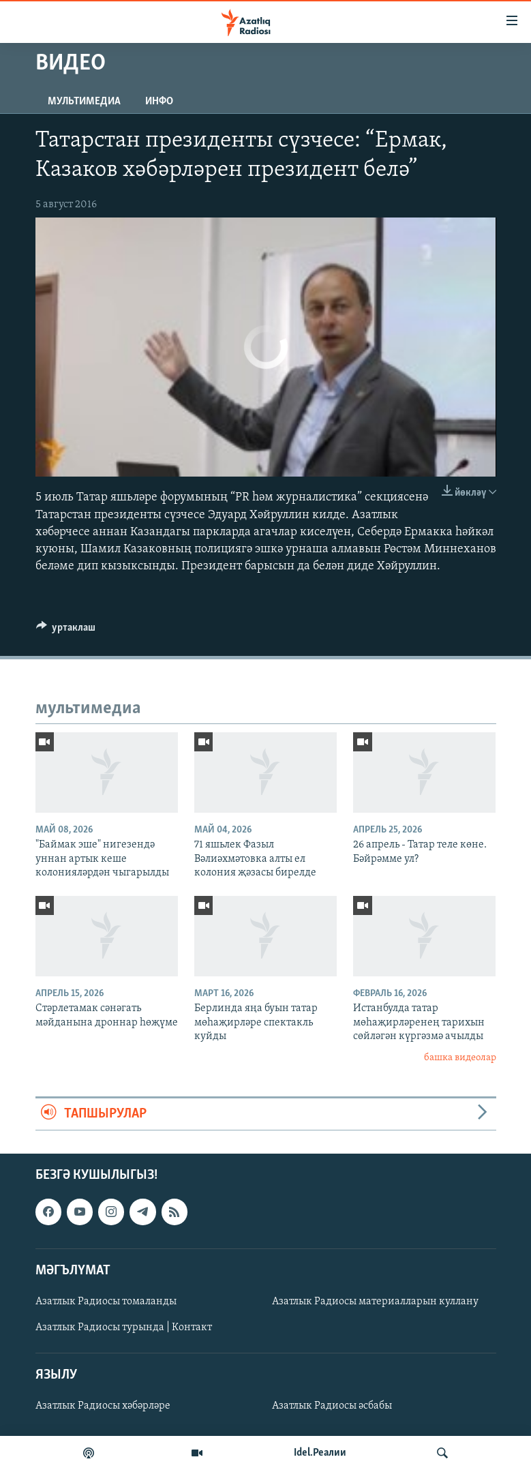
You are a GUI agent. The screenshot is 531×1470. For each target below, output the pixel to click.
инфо (159, 101)
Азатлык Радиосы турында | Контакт (123, 1327)
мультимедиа (84, 101)
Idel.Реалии (320, 1453)
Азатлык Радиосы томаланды (106, 1301)
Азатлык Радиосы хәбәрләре (102, 1406)
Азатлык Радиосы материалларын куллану (375, 1301)
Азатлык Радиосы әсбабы (332, 1406)
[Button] (66, 631)
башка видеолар (460, 1058)
